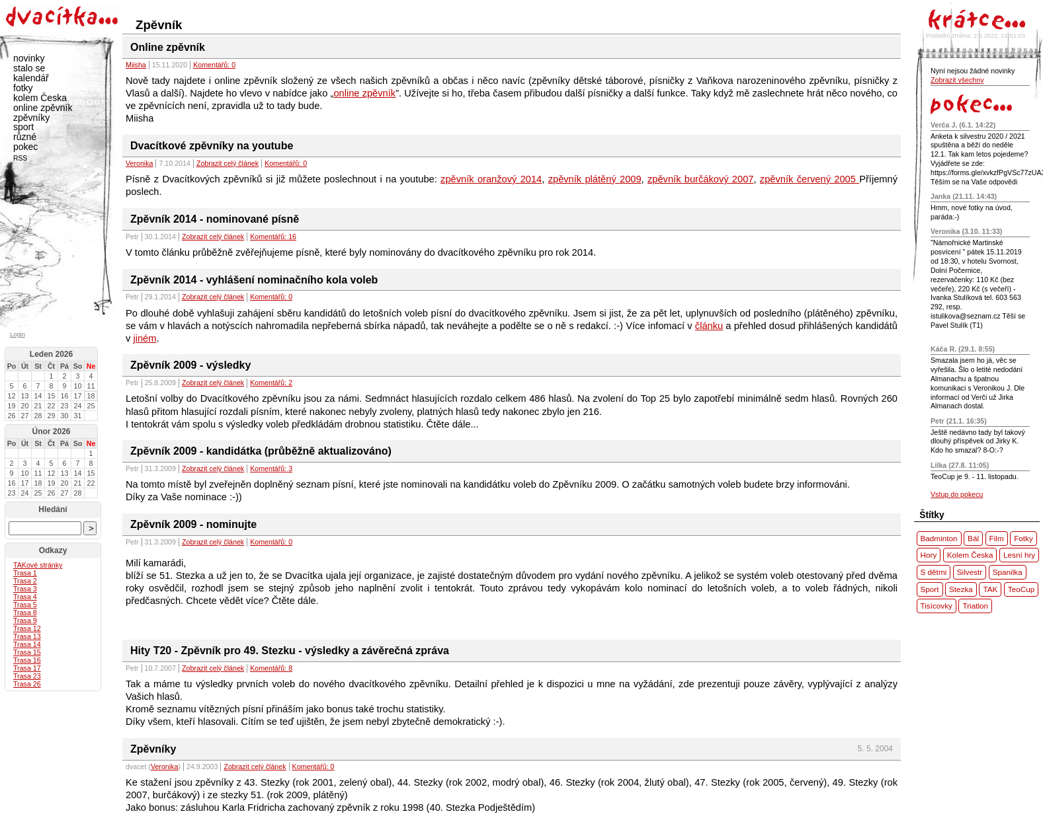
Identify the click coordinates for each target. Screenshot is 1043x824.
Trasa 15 (27, 652)
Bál (973, 538)
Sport (930, 589)
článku (709, 325)
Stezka (961, 589)
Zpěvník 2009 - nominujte (193, 524)
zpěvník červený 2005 (809, 179)
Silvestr (969, 572)
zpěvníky (31, 117)
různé (24, 136)
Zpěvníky (153, 749)
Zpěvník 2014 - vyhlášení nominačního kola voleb (254, 279)
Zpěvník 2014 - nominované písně (214, 219)
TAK (990, 589)
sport (23, 127)
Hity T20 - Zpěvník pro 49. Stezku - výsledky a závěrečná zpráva (289, 650)
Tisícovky (936, 605)
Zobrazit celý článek (227, 163)
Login (17, 334)
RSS (20, 158)
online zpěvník (364, 93)
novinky (28, 58)
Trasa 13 (27, 636)
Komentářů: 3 (271, 468)
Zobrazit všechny (957, 80)
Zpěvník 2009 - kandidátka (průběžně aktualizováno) (261, 451)
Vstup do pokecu (957, 494)
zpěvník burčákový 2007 (700, 179)
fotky (23, 88)
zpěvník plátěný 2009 (595, 179)
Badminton (939, 538)
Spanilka (1007, 572)
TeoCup (1021, 589)
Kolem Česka (970, 554)
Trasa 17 (27, 668)
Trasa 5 (25, 605)
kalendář (31, 78)
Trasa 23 (27, 676)
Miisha (136, 65)
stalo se (29, 68)
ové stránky (37, 565)
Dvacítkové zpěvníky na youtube (211, 145)
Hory (929, 554)
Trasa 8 (25, 613)
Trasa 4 (25, 597)
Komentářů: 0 (214, 65)
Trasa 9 (25, 620)
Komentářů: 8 (271, 668)
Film (996, 538)
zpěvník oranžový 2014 (491, 179)
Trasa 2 (25, 581)
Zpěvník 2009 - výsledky (190, 365)
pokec (25, 146)
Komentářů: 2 (271, 383)
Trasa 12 (27, 628)
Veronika (139, 163)
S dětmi (934, 572)
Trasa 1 (25, 573)
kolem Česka (40, 98)
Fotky (1023, 538)
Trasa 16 (27, 660)
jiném (144, 338)
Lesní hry (1019, 554)
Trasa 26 (27, 684)
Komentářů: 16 (273, 237)
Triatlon (975, 605)
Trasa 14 (27, 644)
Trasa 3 (25, 589)
